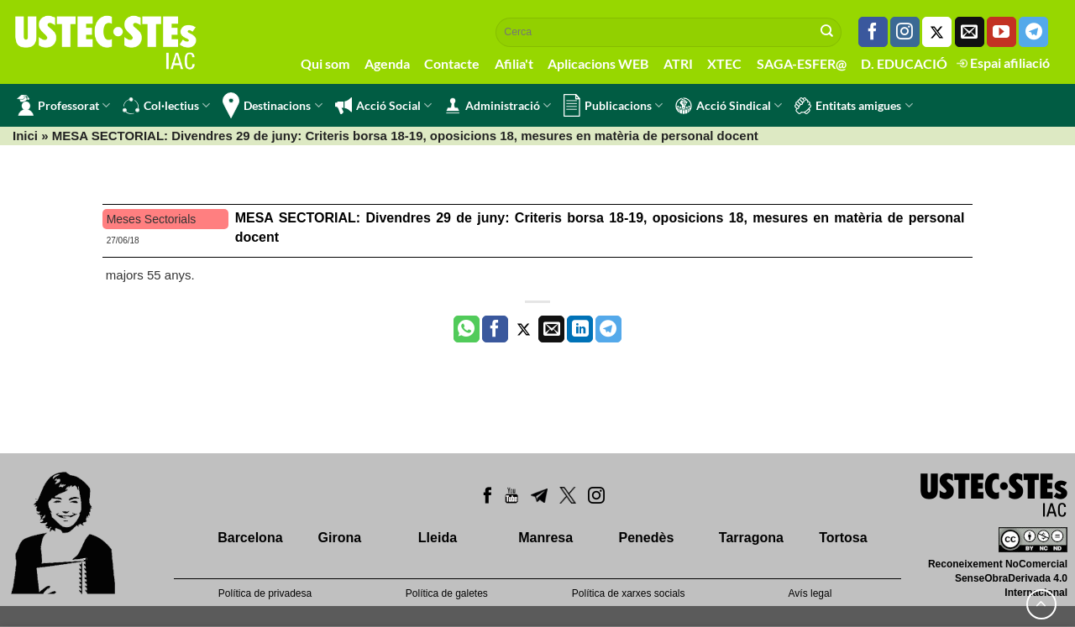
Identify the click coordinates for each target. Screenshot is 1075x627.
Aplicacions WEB (598, 63)
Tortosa (843, 537)
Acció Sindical (728, 105)
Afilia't (514, 63)
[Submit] (827, 31)
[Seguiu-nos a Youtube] (1001, 32)
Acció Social (383, 105)
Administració (497, 105)
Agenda (387, 63)
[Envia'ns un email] (969, 32)
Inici (25, 135)
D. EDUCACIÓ (904, 63)
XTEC (724, 63)
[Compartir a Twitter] (524, 329)
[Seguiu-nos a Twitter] (937, 32)
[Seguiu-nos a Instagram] (905, 32)
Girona (340, 537)
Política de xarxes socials (628, 593)
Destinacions (272, 105)
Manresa (545, 537)
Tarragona (751, 537)
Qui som (325, 63)
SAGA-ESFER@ (802, 63)
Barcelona (250, 537)
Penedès (646, 537)
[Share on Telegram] (608, 329)
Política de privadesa (265, 593)
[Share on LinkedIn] (580, 329)
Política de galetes (447, 593)
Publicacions (613, 105)
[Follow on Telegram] (1033, 32)
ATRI (678, 63)
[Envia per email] (551, 329)
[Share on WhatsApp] (467, 329)
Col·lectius (166, 105)
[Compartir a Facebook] (495, 329)
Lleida (437, 537)
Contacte (452, 63)
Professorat (63, 105)
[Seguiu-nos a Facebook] (873, 32)
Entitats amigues (853, 105)
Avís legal (810, 593)
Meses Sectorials (152, 219)
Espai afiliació (1003, 63)
